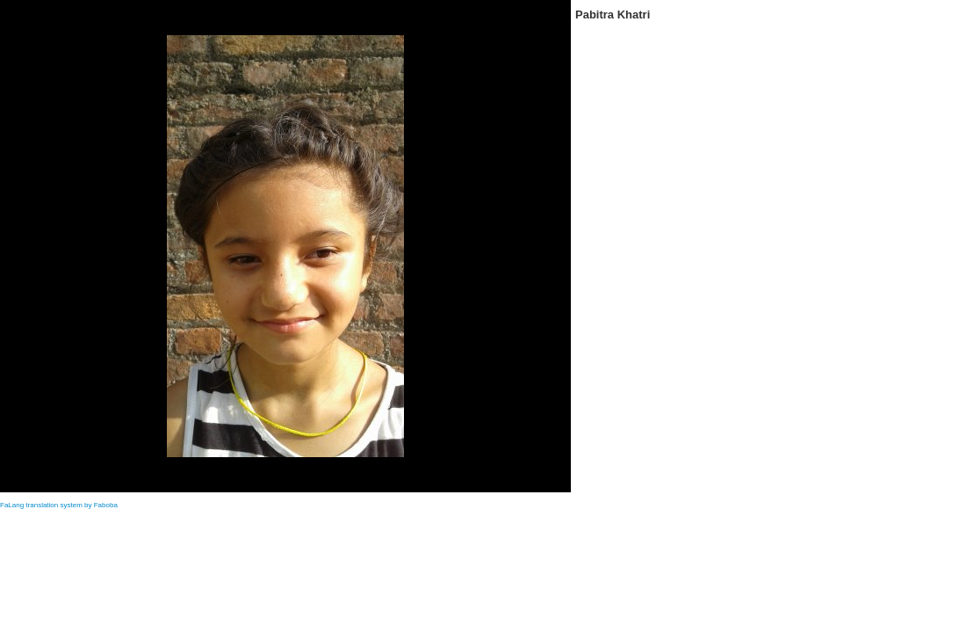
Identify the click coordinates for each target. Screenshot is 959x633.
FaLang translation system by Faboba (59, 505)
